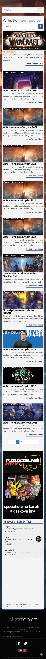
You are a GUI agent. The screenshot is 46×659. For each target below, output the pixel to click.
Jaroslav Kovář (18, 627)
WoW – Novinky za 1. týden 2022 (19, 386)
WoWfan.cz (8, 10)
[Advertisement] (21, 582)
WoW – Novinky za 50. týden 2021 (20, 423)
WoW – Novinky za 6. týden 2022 (19, 237)
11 (23, 331)
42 (23, 404)
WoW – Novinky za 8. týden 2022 (19, 200)
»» (36, 442)
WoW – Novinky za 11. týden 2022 (20, 91)
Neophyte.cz (11, 607)
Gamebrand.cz (22, 607)
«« (10, 442)
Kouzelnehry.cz (34, 607)
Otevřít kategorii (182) (34, 64)
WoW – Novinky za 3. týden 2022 (19, 349)
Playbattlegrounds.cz (23, 605)
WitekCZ (7, 72)
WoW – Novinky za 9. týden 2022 (19, 164)
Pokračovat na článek (34, 103)
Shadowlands (9, 52)
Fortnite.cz (10, 605)
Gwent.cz (35, 605)
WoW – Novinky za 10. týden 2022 (20, 127)
